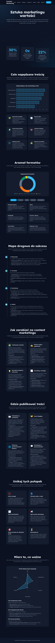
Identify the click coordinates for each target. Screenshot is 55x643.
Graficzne (33, 200)
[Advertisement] (27, 35)
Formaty (18, 2)
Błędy (39, 2)
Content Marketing (10, 2)
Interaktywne (41, 200)
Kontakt (48, 2)
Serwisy (34, 2)
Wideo (27, 200)
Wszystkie (13, 200)
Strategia (24, 2)
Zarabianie (29, 2)
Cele (15, 2)
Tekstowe (21, 200)
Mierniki (42, 2)
